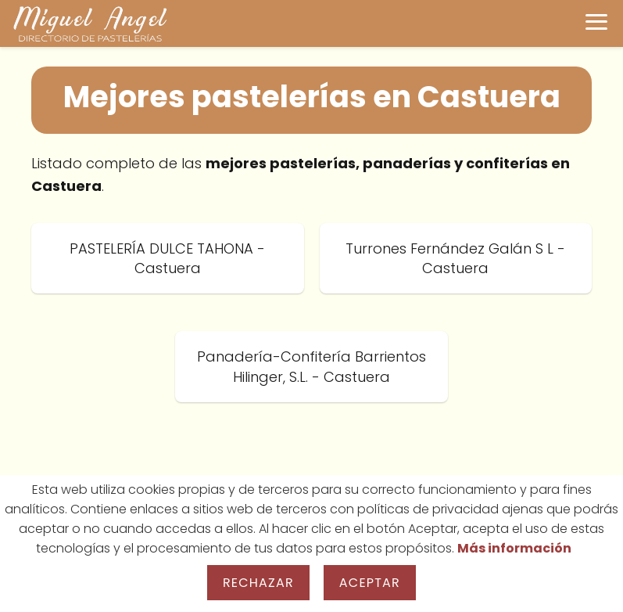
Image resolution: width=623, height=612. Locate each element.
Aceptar (369, 583)
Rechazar (258, 583)
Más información (514, 548)
